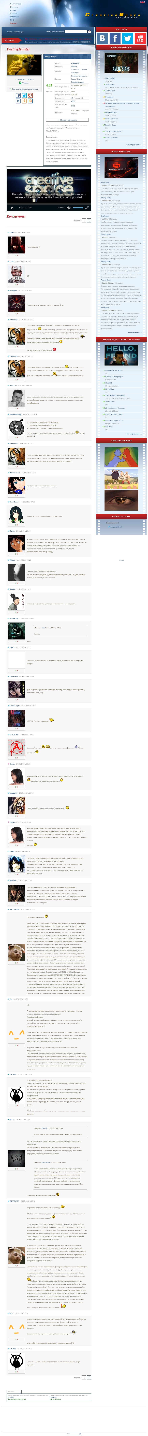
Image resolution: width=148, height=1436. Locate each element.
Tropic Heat (109, 402)
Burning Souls (110, 125)
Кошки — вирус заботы (114, 420)
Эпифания (109, 97)
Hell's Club (109, 389)
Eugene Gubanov (108, 185)
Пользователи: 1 (112, 523)
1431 (73, 106)
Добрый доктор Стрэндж (115, 408)
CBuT (43, 628)
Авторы (13, 13)
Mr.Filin (105, 219)
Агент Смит (110, 91)
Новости (14, 7)
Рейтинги (14, 17)
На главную (15, 4)
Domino (74, 66)
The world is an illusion (114, 131)
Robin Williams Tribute (114, 414)
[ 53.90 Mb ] (24, 79)
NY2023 (108, 383)
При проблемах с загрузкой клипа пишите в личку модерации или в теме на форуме (58, 39)
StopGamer (109, 84)
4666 (73, 101)
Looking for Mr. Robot (113, 370)
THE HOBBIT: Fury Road (115, 395)
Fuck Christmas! (111, 119)
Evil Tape (108, 427)
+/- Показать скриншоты (67, 120)
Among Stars (110, 78)
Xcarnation (75, 70)
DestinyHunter (50, 57)
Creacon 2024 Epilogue (114, 377)
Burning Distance (111, 137)
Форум (13, 23)
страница (53, 1397)
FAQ (12, 20)
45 (72, 98)
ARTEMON (45, 1163)
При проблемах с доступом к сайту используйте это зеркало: (49, 42)
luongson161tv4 (116, 527)
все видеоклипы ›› (134, 145)
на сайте (10, 1397)
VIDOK (44, 1128)
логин (9, 32)
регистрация (18, 32)
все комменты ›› (135, 332)
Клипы (13, 10)
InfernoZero (106, 201)
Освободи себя (111, 112)
